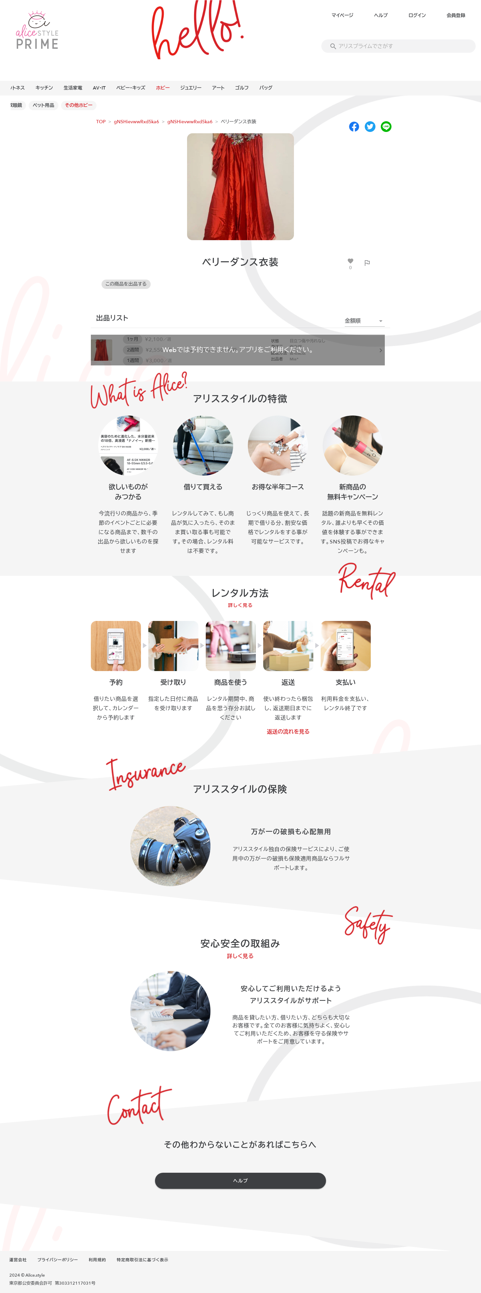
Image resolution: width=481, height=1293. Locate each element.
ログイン (417, 15)
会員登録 (456, 15)
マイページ (342, 15)
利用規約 (97, 1260)
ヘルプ (381, 15)
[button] (365, 321)
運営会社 (18, 1260)
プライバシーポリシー (57, 1260)
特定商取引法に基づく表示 (142, 1260)
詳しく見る (240, 605)
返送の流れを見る (288, 732)
